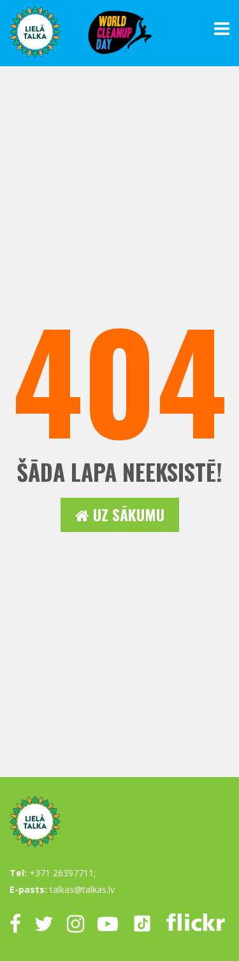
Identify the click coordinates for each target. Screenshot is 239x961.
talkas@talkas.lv (82, 889)
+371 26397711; (62, 873)
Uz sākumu (119, 514)
